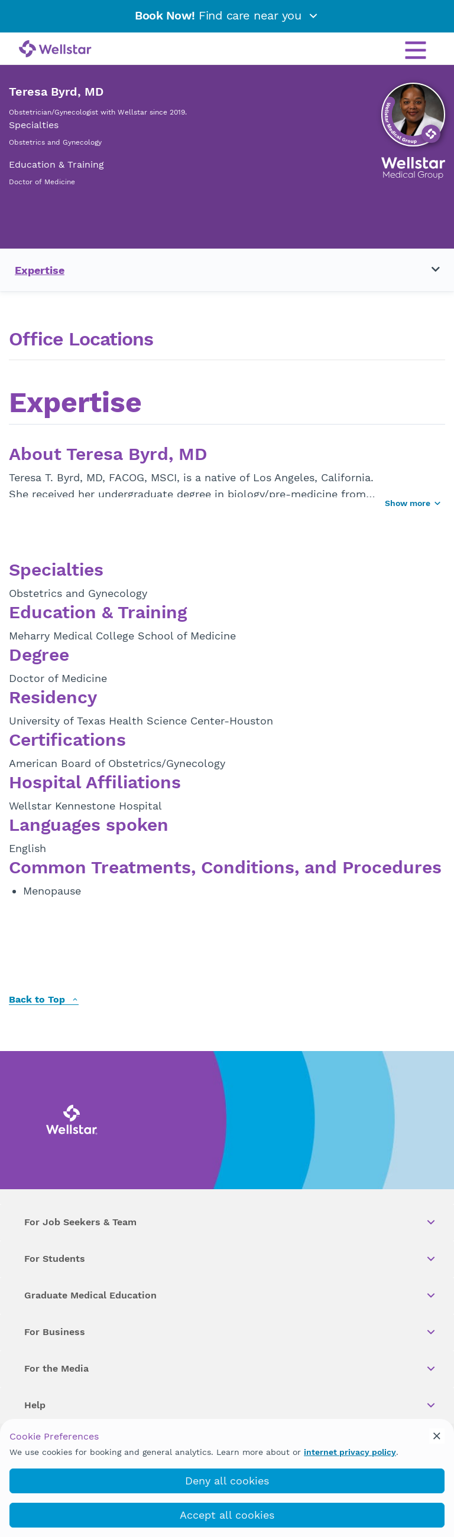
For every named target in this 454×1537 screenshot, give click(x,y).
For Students (230, 1259)
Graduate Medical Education (230, 1295)
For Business (230, 1332)
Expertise (39, 270)
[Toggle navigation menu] (428, 270)
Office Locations (81, 339)
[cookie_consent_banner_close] (437, 1436)
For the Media (230, 1369)
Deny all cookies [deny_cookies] (227, 1480)
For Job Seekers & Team (230, 1222)
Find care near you (227, 15)
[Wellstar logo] (55, 49)
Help (230, 1405)
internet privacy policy (350, 1452)
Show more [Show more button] (413, 503)
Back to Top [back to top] (44, 1000)
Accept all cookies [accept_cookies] (227, 1515)
